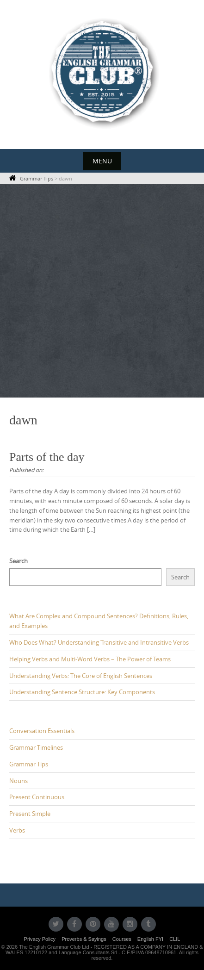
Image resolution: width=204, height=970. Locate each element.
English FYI (150, 939)
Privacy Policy (40, 939)
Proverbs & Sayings (84, 939)
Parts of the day (46, 457)
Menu (102, 160)
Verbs (17, 830)
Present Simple (29, 813)
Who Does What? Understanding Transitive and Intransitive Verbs (99, 642)
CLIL (174, 939)
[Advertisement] (102, 291)
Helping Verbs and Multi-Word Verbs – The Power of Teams (90, 659)
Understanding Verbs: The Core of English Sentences (80, 676)
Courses (121, 939)
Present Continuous (36, 797)
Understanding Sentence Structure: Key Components (82, 692)
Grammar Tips (28, 764)
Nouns (18, 781)
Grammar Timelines (36, 747)
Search (18, 561)
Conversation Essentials (41, 731)
